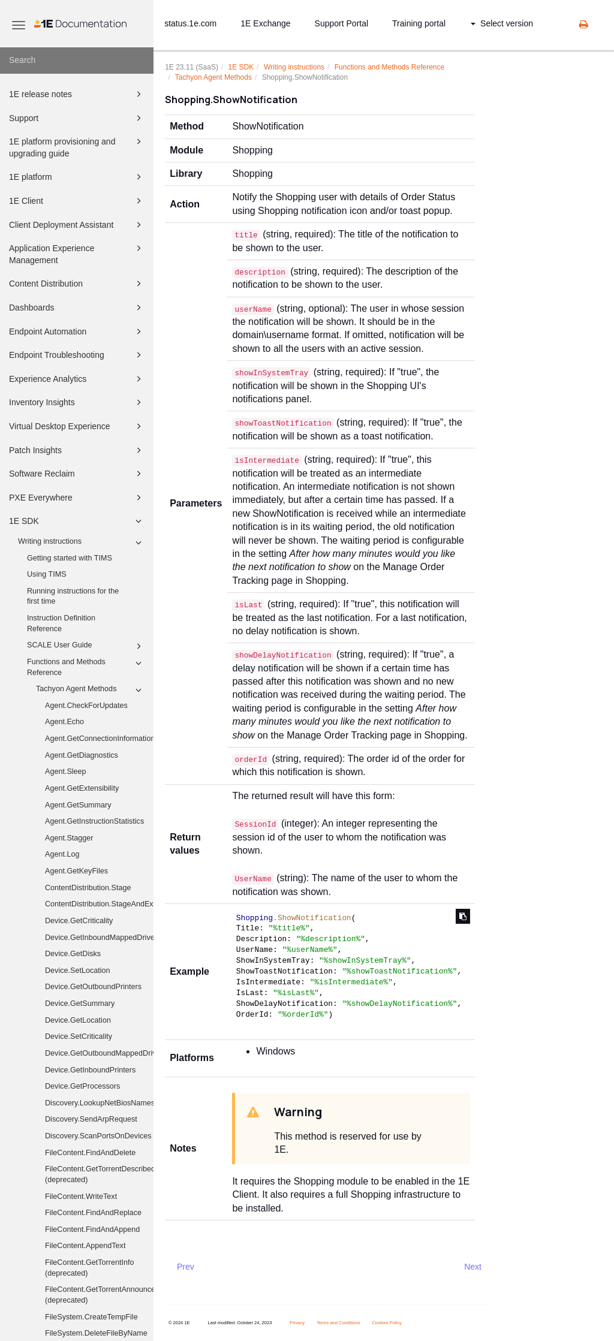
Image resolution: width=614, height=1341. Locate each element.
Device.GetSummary (80, 1003)
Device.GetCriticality (79, 921)
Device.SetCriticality (78, 1036)
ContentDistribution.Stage (88, 888)
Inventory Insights (77, 402)
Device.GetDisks (73, 954)
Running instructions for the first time (73, 596)
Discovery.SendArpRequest (91, 1119)
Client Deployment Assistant (77, 224)
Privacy (297, 1322)
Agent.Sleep (65, 771)
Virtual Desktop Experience (77, 426)
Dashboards (77, 307)
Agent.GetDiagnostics (81, 755)
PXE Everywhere (77, 497)
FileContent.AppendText (85, 1245)
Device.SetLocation (77, 970)
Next (472, 1266)
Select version (502, 23)
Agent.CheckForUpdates (86, 705)
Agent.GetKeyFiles (76, 871)
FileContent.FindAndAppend (92, 1229)
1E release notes (77, 94)
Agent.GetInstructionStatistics (94, 821)
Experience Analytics (77, 378)
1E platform (77, 176)
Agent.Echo (64, 722)
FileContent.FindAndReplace (93, 1213)
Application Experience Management (77, 253)
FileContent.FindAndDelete (90, 1153)
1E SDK (77, 521)
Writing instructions (81, 542)
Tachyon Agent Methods (90, 690)
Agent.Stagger (69, 838)
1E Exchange (265, 23)
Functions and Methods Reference (86, 666)
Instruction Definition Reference (61, 623)
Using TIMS (47, 574)
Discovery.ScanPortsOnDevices (98, 1136)
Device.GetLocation (78, 1020)
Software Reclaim (77, 473)
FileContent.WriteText (81, 1196)
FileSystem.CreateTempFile (91, 1317)
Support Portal (342, 23)
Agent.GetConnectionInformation (99, 738)
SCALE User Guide (86, 646)
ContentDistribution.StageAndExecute (99, 904)
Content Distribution (77, 283)
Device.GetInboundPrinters (90, 1070)
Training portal (419, 23)
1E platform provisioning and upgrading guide (77, 146)
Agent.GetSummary (78, 805)
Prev (185, 1266)
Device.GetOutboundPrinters (93, 987)
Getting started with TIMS (69, 558)
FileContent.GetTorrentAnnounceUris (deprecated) (99, 1294)
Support (77, 118)
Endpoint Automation (77, 331)
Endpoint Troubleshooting (77, 354)
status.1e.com (190, 23)
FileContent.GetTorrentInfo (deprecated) (89, 1267)
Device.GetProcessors (82, 1086)
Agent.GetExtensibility (82, 788)
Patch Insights (77, 450)
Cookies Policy (386, 1322)
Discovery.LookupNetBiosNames (99, 1103)
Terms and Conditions (338, 1322)
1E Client (77, 200)
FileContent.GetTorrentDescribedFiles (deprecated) (99, 1174)
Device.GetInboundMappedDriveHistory (99, 937)
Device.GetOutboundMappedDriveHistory (99, 1053)
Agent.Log (62, 854)
